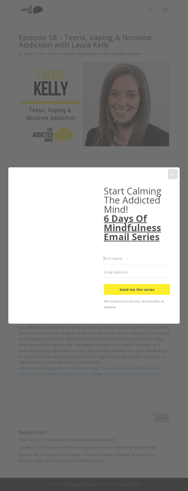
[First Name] (137, 258)
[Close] (173, 174)
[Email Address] (137, 272)
